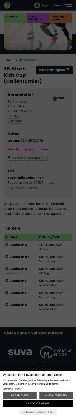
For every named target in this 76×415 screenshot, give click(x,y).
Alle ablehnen (20, 395)
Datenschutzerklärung (12, 389)
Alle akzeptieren (56, 395)
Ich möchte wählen (38, 403)
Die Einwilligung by (38, 412)
